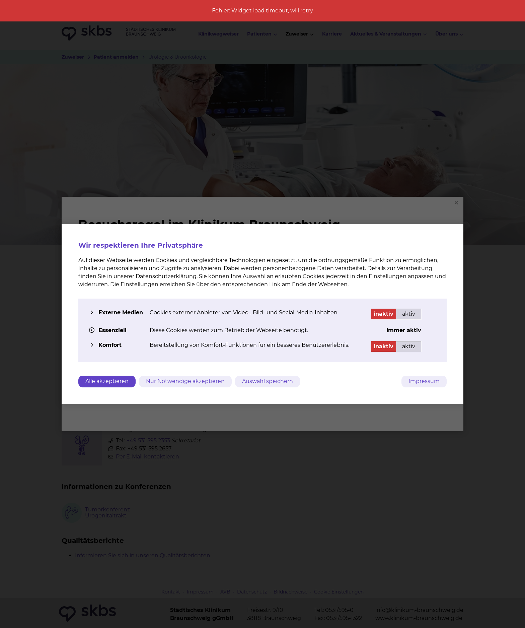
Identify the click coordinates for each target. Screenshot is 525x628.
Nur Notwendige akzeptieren (185, 381)
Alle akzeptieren (107, 381)
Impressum (424, 381)
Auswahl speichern (267, 381)
